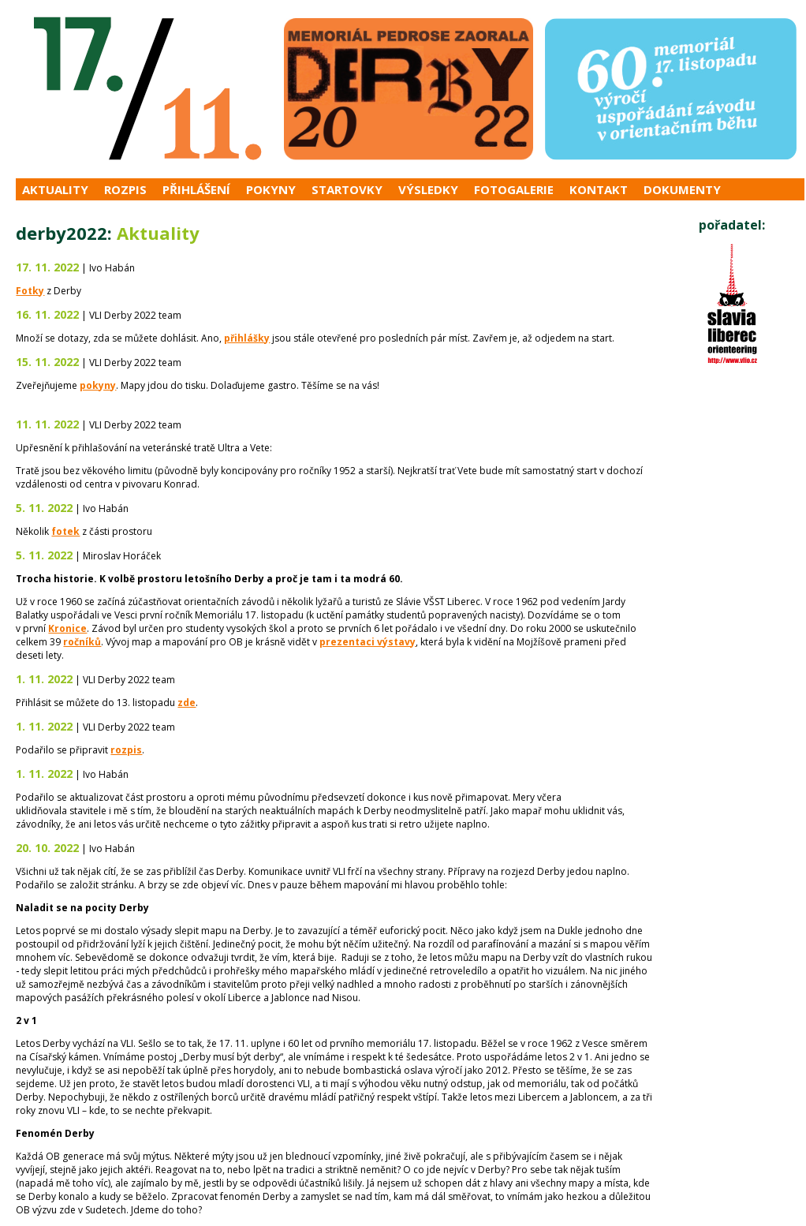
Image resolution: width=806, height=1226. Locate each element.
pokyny (98, 385)
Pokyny (271, 189)
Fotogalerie (514, 189)
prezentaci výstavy (367, 642)
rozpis (126, 750)
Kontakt (598, 189)
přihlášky (247, 338)
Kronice (67, 628)
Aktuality (55, 189)
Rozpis (125, 189)
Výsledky (428, 189)
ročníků (82, 642)
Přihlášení (196, 189)
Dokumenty (682, 189)
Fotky (30, 290)
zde (186, 702)
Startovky (347, 189)
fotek (65, 531)
